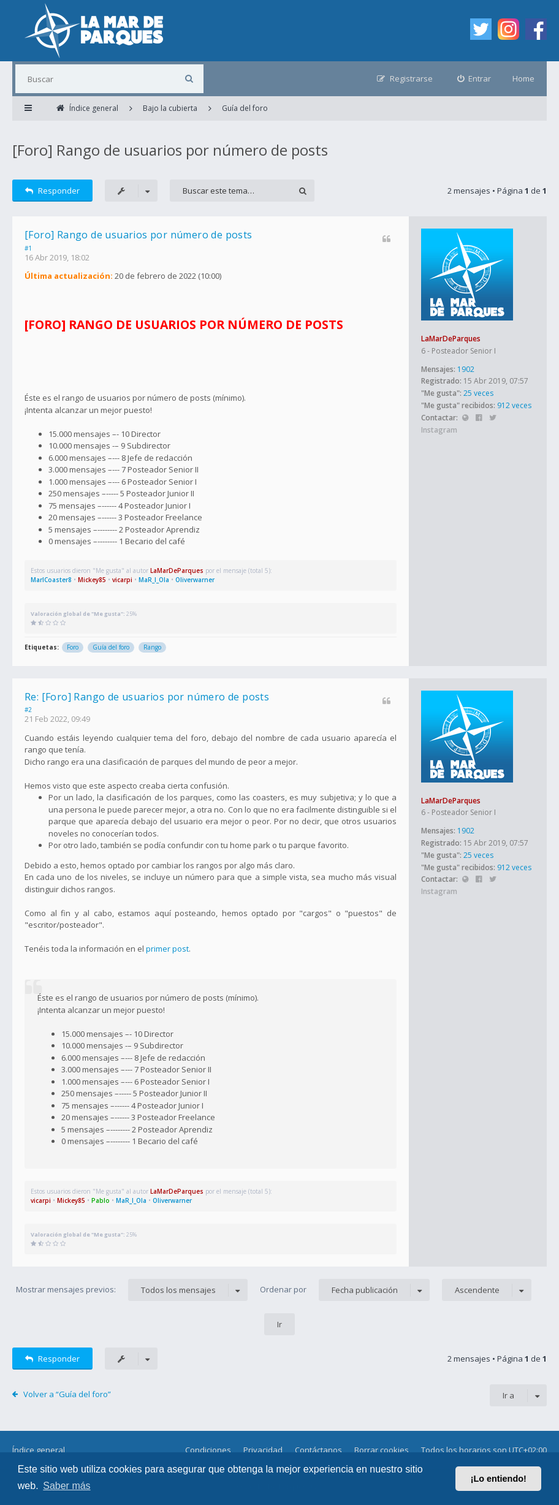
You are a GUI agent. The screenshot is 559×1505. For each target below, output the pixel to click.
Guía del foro (111, 647)
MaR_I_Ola (154, 579)
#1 (28, 248)
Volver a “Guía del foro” (67, 1394)
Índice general (38, 1449)
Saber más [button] (66, 1485)
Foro (72, 647)
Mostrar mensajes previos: (132, 1290)
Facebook (479, 418)
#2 (28, 709)
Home (523, 78)
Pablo (100, 1200)
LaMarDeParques (451, 338)
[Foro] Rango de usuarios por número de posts (170, 150)
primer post (167, 948)
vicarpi (122, 579)
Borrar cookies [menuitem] (381, 1449)
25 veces (478, 393)
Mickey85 (92, 579)
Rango (152, 647)
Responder (52, 190)
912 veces (514, 405)
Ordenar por (345, 1290)
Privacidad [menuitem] (263, 1449)
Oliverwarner (195, 579)
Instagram (439, 430)
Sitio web (465, 418)
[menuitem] (474, 78)
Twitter (492, 418)
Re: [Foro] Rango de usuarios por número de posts (147, 696)
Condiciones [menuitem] (208, 1449)
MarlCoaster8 (51, 579)
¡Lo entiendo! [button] (499, 1479)
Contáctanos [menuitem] (318, 1449)
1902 (465, 369)
